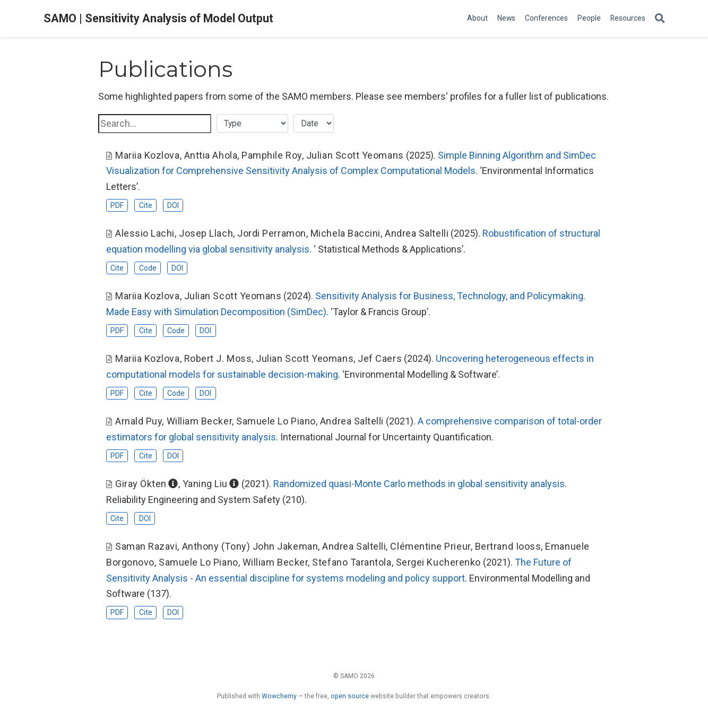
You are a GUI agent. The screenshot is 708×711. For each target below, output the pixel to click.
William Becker (199, 421)
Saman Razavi (146, 546)
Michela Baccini (345, 233)
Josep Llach (206, 233)
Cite (145, 205)
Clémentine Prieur (430, 546)
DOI (173, 205)
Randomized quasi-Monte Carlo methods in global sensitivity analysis (419, 483)
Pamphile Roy (271, 155)
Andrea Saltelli (416, 233)
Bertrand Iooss (508, 546)
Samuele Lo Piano (276, 421)
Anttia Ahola (210, 155)
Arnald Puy (138, 421)
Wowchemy (279, 696)
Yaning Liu (205, 483)
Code (148, 268)
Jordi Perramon (271, 233)
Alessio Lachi (145, 233)
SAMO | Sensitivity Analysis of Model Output (158, 18)
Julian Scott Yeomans (355, 155)
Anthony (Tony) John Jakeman (250, 546)
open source (350, 696)
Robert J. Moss (218, 358)
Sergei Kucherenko (438, 562)
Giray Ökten (141, 483)
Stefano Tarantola (351, 562)
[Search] (659, 19)
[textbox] (154, 123)
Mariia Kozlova (147, 155)
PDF (117, 205)
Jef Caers (380, 358)
